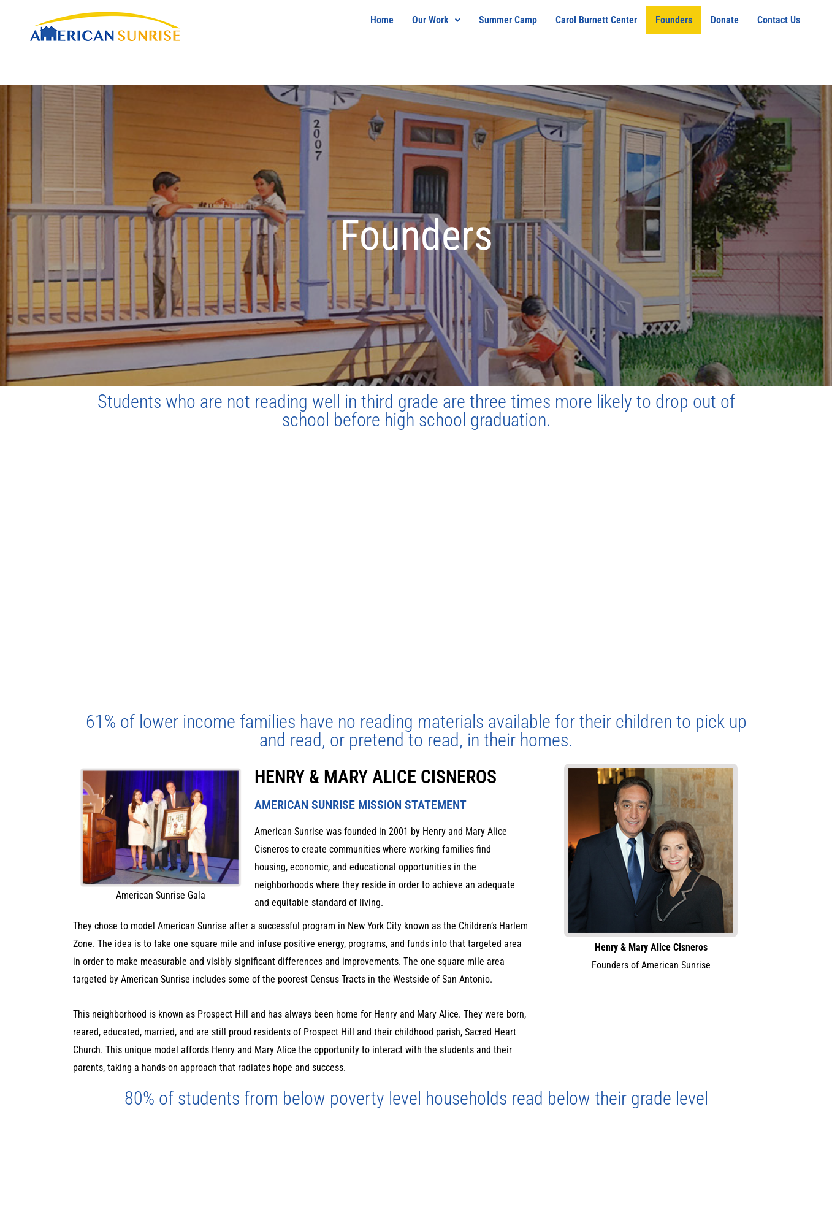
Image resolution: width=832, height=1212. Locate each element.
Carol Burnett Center (596, 20)
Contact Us (778, 20)
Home (382, 20)
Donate (725, 20)
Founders (673, 20)
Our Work (436, 20)
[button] (436, 20)
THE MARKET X (77, 1189)
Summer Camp (508, 20)
